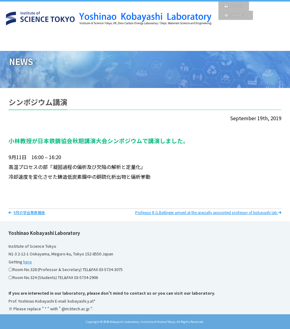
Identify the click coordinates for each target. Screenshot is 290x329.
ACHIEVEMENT (163, 41)
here (27, 262)
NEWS (54, 41)
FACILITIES (127, 41)
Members (199, 41)
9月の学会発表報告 (27, 212)
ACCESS (234, 5)
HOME (18, 41)
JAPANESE (236, 14)
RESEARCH (91, 41)
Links (272, 41)
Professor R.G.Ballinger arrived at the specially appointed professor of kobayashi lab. (208, 212)
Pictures (236, 41)
